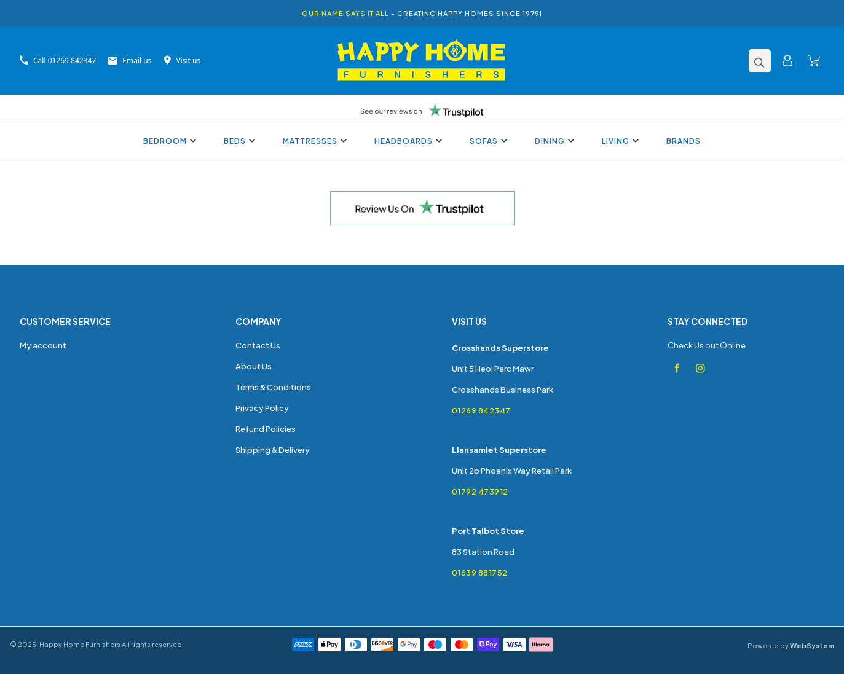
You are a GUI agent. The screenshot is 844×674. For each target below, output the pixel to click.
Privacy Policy (262, 408)
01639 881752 (480, 573)
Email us (129, 60)
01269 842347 (481, 410)
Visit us (182, 60)
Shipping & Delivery (272, 450)
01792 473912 (480, 491)
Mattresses (313, 141)
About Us (253, 366)
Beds (238, 141)
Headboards (406, 141)
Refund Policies (265, 429)
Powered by (790, 645)
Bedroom (168, 141)
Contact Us (257, 345)
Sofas (487, 141)
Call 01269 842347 (58, 60)
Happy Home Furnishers (79, 644)
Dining (553, 141)
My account (43, 345)
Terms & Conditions (273, 387)
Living (619, 141)
